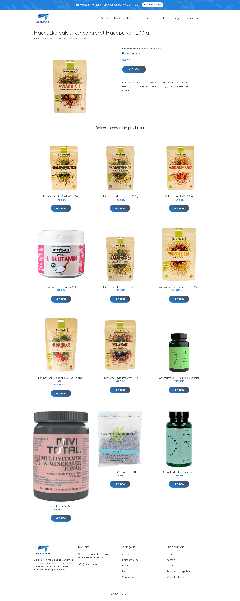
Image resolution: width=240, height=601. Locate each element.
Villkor (170, 567)
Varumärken (195, 19)
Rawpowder (156, 50)
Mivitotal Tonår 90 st (61, 507)
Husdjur (126, 567)
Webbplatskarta (175, 578)
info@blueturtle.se (88, 565)
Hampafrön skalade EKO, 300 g (120, 197)
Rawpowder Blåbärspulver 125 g (120, 379)
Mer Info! (134, 70)
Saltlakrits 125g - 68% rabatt (120, 473)
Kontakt (171, 561)
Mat (164, 19)
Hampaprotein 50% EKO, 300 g (61, 197)
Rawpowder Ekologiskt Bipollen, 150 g (179, 288)
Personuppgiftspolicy (178, 572)
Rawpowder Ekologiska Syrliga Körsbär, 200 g (61, 381)
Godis (104, 19)
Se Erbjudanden (152, 5)
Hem (36, 40)
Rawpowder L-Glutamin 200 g (61, 288)
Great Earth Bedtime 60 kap (179, 473)
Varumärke (142, 50)
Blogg (176, 19)
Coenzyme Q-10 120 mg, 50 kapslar (179, 379)
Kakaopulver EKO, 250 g (179, 197)
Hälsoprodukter (124, 19)
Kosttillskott (148, 19)
